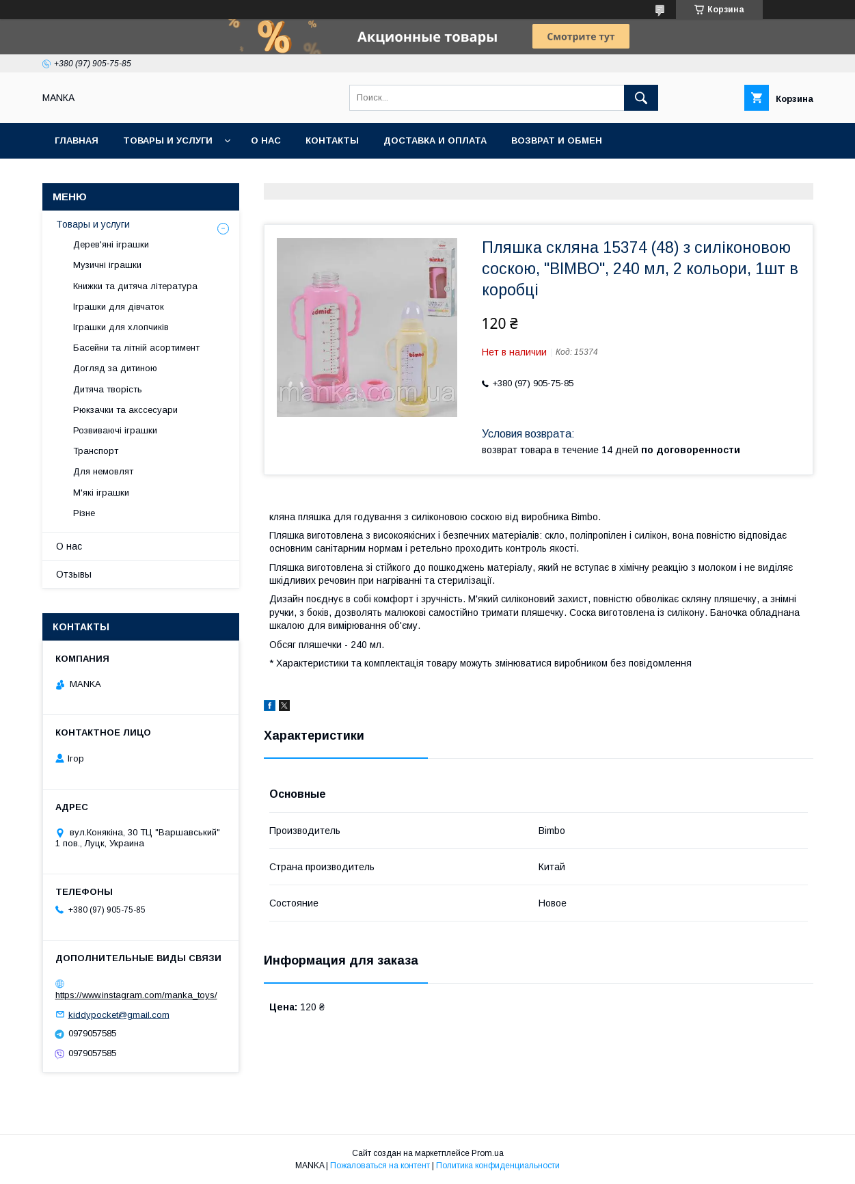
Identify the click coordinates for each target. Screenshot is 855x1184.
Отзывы (74, 574)
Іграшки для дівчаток (118, 306)
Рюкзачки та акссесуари (125, 410)
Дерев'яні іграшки (111, 244)
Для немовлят (103, 471)
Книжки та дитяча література (135, 286)
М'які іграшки (101, 492)
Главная (76, 140)
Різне (84, 513)
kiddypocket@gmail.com (118, 1014)
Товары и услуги (168, 140)
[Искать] (641, 98)
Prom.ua (488, 1153)
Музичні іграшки (107, 265)
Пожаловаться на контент (380, 1165)
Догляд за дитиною (115, 368)
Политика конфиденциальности (498, 1165)
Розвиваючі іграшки (115, 430)
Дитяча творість (107, 389)
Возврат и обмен (556, 140)
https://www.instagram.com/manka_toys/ (136, 995)
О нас (266, 140)
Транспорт (95, 451)
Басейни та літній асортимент (136, 347)
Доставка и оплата (435, 140)
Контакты (332, 140)
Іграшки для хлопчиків (121, 327)
